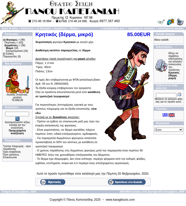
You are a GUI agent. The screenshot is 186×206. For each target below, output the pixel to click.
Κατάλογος (27, 28)
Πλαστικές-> (11, 42)
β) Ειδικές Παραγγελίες (10, 55)
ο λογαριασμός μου (112, 28)
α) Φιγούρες (44, 28)
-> (11, 39)
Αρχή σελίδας (10, 28)
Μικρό (74, 28)
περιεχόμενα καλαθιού (141, 28)
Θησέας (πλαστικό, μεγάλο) (17, 96)
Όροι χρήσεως (11, 154)
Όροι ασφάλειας (12, 151)
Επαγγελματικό (14, 51)
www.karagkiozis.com (120, 199)
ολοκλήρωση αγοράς (171, 28)
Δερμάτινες (60, 28)
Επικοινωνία (10, 157)
